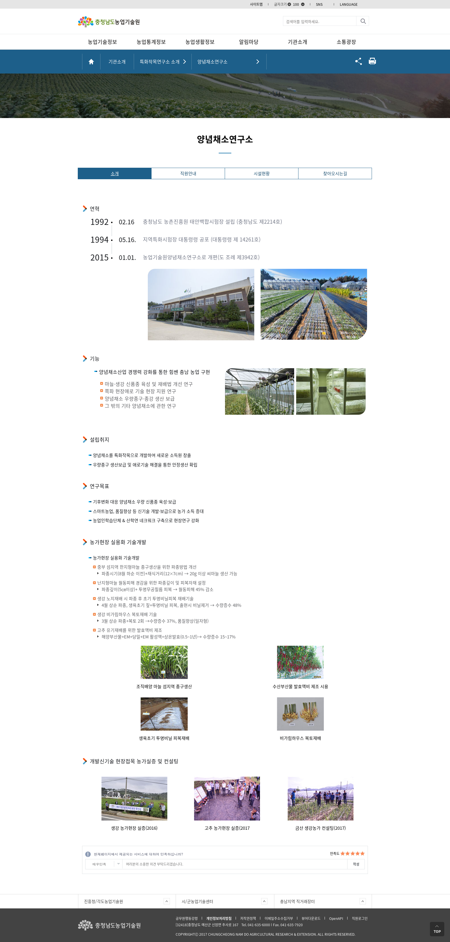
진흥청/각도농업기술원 (103, 901)
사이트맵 (256, 4)
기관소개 (297, 42)
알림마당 (249, 42)
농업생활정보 (200, 42)
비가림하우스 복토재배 (300, 738)
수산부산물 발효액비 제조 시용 (300, 686)
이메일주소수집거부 (279, 918)
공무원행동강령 (187, 918)
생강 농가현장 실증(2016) (134, 828)
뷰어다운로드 (311, 918)
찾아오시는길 (335, 173)
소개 (115, 173)
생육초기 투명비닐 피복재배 (164, 738)
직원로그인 (360, 918)
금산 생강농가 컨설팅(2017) (320, 828)
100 (296, 4)
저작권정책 (248, 918)
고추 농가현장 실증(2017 (227, 828)
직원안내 (188, 173)
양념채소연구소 (212, 61)
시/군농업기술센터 (197, 901)
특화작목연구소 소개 (160, 61)
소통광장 (346, 42)
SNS (319, 4)
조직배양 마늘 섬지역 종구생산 (164, 686)
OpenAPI (336, 918)
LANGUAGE (349, 4)
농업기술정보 (102, 42)
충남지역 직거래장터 (297, 901)
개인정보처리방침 (219, 918)
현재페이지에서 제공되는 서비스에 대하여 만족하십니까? (138, 854)
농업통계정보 (151, 42)
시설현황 (262, 173)
